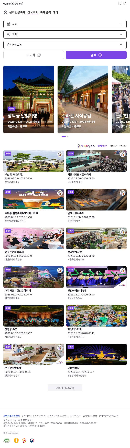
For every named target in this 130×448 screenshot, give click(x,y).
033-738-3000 (53, 423)
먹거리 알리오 (86, 146)
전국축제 (32, 12)
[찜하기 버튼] (120, 3)
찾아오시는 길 (9, 420)
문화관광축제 (17, 12)
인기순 (123, 145)
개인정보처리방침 (11, 416)
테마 (55, 12)
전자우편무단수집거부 (109, 416)
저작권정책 (75, 416)
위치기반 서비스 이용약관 (33, 416)
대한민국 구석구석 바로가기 (13, 3)
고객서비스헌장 (90, 416)
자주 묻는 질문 (24, 420)
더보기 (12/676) (65, 388)
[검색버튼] (125, 3)
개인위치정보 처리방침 (57, 416)
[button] (64, 136)
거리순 (113, 145)
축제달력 (45, 12)
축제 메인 (5, 12)
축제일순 (102, 145)
